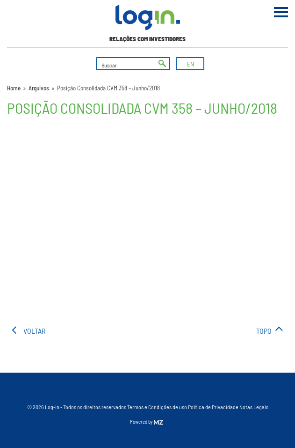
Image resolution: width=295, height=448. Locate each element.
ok (162, 63)
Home (14, 88)
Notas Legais (253, 407)
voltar (34, 330)
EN (190, 64)
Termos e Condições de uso (157, 407)
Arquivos (39, 88)
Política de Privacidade (213, 407)
